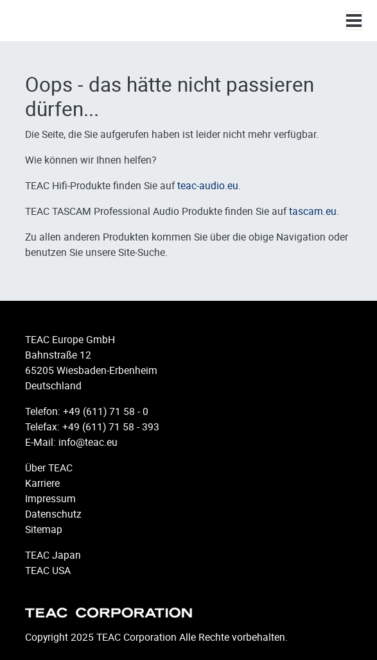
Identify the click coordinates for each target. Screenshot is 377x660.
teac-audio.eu (207, 185)
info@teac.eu (88, 442)
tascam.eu (313, 211)
